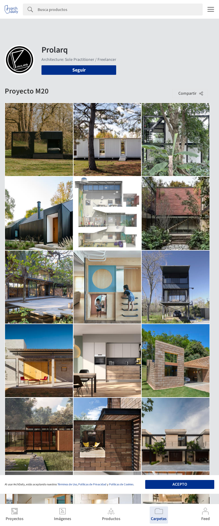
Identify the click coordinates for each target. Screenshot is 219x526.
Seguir (79, 70)
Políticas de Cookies (121, 484)
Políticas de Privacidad (92, 484)
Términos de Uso (67, 484)
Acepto (179, 484)
